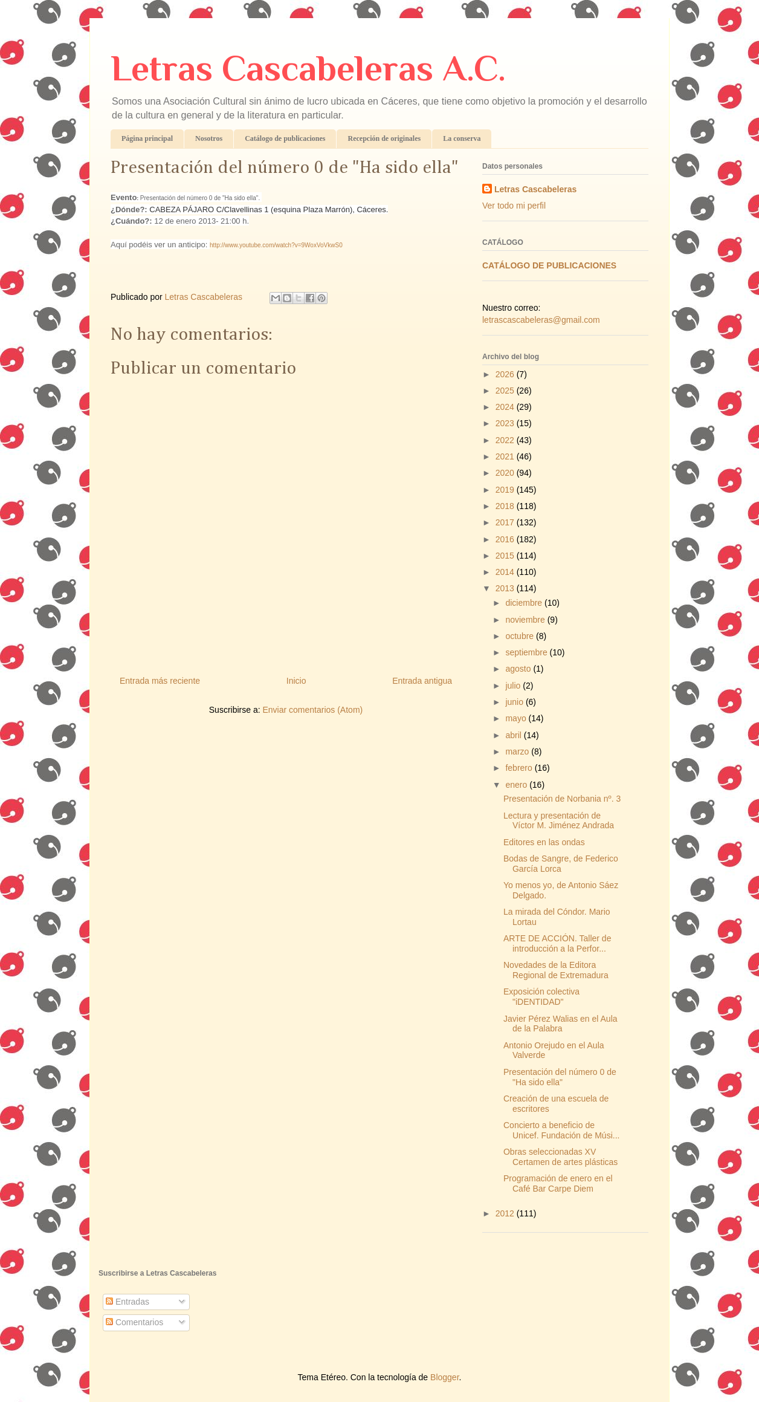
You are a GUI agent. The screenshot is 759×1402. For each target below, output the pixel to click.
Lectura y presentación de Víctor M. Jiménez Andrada (558, 821)
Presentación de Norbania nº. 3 (562, 798)
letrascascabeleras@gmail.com (541, 320)
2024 (506, 407)
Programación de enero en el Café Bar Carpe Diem (558, 1183)
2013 (506, 588)
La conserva (461, 138)
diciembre (524, 603)
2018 (506, 506)
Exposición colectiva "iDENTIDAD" (541, 997)
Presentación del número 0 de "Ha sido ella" (559, 1077)
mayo (516, 718)
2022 (506, 440)
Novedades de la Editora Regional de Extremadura (556, 970)
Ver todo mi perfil (514, 205)
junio (515, 702)
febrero (519, 768)
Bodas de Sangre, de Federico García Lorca (560, 864)
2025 (506, 390)
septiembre (527, 652)
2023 (506, 423)
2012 (506, 1213)
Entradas (127, 1301)
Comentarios (134, 1322)
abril (514, 735)
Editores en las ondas (544, 842)
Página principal (147, 138)
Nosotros (208, 138)
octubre (520, 636)
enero (517, 785)
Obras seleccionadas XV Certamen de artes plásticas (560, 1157)
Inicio (296, 681)
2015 (506, 555)
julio (514, 685)
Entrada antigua (422, 681)
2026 (506, 374)
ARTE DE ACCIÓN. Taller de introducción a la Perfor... (557, 943)
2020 (506, 473)
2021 (506, 456)
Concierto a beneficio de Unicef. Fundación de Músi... (561, 1130)
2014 (506, 572)
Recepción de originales (384, 138)
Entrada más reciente (160, 681)
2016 (506, 539)
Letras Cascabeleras (535, 189)
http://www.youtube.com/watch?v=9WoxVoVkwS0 (276, 245)
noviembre (526, 620)
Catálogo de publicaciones (285, 138)
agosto (519, 668)
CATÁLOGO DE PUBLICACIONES (549, 265)
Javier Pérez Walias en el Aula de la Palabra (560, 1024)
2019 (506, 490)
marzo (518, 751)
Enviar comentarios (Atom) (312, 710)
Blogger (444, 1377)
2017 (506, 522)
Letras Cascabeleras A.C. (308, 68)
